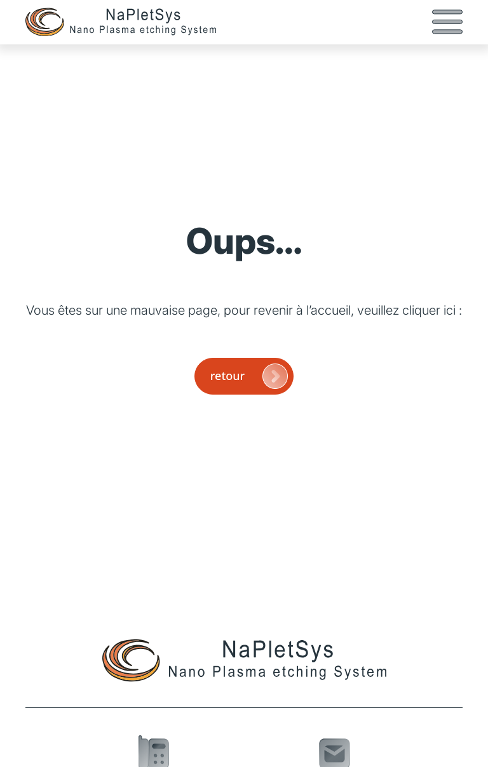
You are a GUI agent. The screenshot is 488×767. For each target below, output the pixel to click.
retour (250, 376)
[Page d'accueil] (120, 22)
